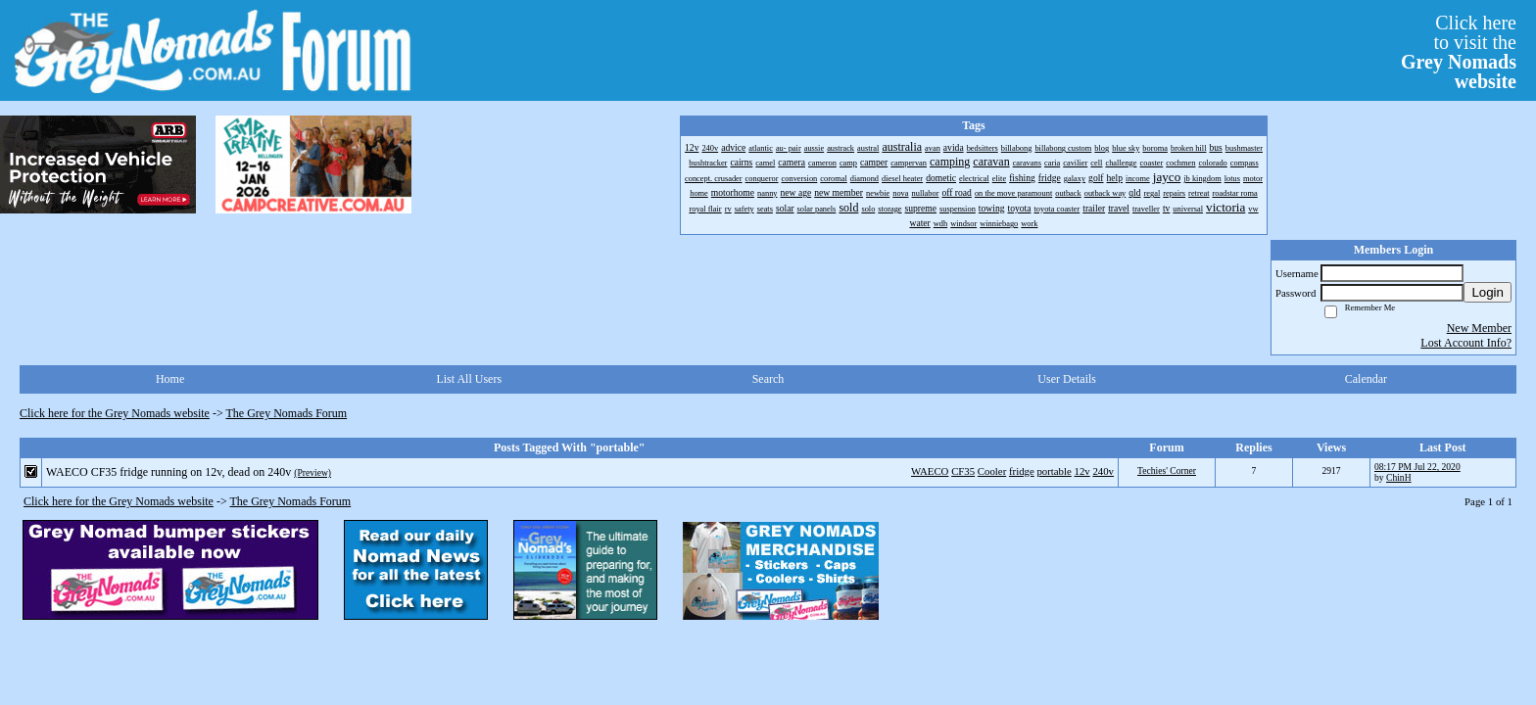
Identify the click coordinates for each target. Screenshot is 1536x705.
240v (1103, 471)
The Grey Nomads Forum (287, 413)
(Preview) (312, 472)
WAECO (929, 471)
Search (768, 379)
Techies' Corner (1166, 470)
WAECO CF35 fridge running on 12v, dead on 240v (168, 472)
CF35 (963, 471)
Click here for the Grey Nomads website (115, 413)
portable (1053, 471)
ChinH (1399, 477)
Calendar (1366, 379)
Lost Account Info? (1466, 343)
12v (1082, 471)
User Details (1066, 379)
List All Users (469, 379)
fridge (1021, 471)
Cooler (992, 471)
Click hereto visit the (1458, 52)
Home (170, 379)
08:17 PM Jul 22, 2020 (1417, 466)
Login (1487, 292)
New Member (1479, 328)
